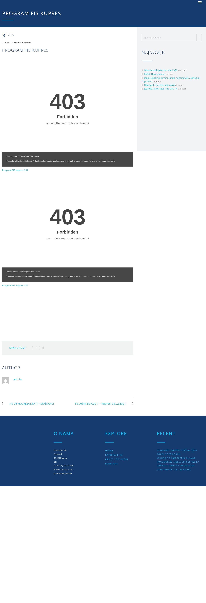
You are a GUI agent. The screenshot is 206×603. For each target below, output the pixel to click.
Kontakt (111, 463)
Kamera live (114, 454)
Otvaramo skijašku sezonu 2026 (160, 70)
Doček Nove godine (154, 73)
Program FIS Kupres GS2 (15, 285)
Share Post (17, 347)
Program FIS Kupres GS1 (15, 170)
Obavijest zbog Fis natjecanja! (159, 84)
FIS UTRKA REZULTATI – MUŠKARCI (28, 403)
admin (7, 42)
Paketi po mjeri (116, 459)
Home (109, 450)
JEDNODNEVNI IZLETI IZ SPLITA (160, 88)
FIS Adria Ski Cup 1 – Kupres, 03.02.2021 (104, 403)
